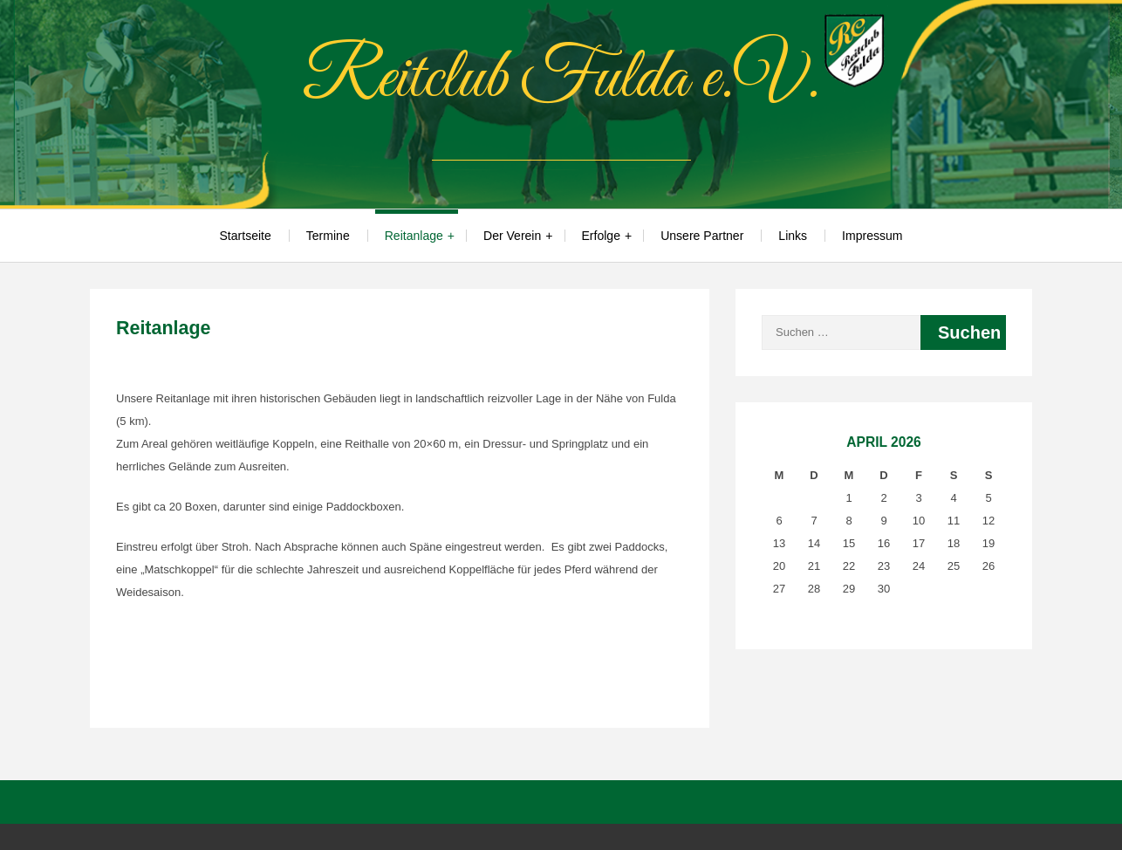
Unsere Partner (701, 236)
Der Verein (512, 236)
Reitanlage (414, 236)
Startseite (245, 236)
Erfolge (601, 236)
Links (792, 236)
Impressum (872, 236)
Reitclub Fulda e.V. (561, 79)
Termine (328, 236)
